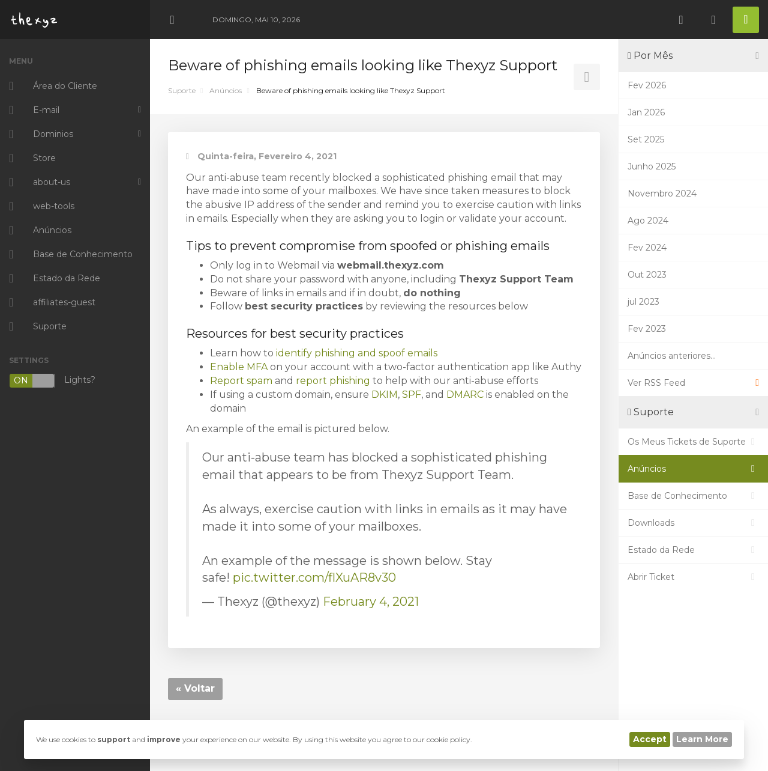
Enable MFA (239, 367)
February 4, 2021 (371, 601)
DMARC (465, 394)
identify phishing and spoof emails (356, 353)
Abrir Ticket (693, 577)
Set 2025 (646, 139)
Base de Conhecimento (693, 496)
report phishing (333, 380)
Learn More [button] (702, 739)
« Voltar (195, 688)
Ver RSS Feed (693, 383)
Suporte (182, 90)
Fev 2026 (647, 85)
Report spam (241, 380)
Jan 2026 (646, 112)
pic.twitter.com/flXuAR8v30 (314, 577)
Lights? (52, 380)
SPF (411, 394)
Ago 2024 (648, 220)
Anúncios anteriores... (672, 355)
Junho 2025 (652, 166)
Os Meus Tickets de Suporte (693, 441)
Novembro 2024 (662, 193)
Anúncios (225, 90)
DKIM (384, 394)
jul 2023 (643, 301)
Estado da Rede (693, 550)
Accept (650, 739)
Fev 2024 (647, 247)
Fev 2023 (647, 328)
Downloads (693, 523)
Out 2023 (647, 274)
